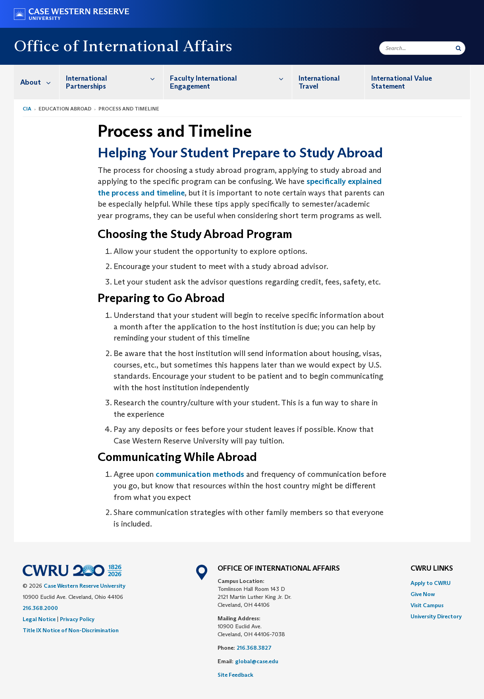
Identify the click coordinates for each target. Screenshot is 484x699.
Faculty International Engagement (231, 78)
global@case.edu (256, 661)
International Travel (319, 82)
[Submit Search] (458, 48)
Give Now (423, 594)
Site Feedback (235, 674)
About (39, 82)
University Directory (436, 616)
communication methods (200, 474)
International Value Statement (401, 82)
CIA (27, 109)
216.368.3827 (254, 647)
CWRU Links (432, 569)
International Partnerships (114, 78)
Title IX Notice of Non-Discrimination (71, 630)
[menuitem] (37, 82)
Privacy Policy (77, 619)
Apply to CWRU (431, 583)
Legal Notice (39, 619)
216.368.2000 (40, 608)
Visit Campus (427, 605)
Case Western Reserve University (84, 585)
